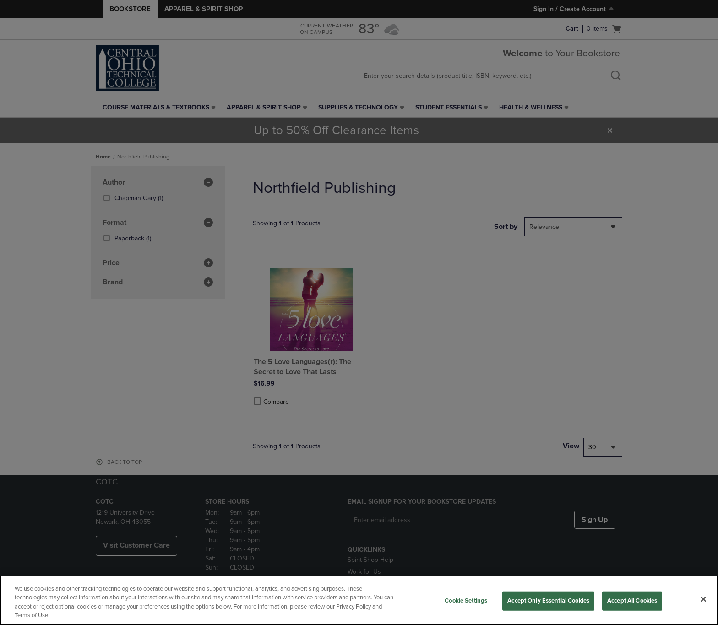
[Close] (703, 599)
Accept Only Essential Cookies (548, 600)
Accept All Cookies (632, 600)
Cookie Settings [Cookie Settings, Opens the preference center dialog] (466, 600)
